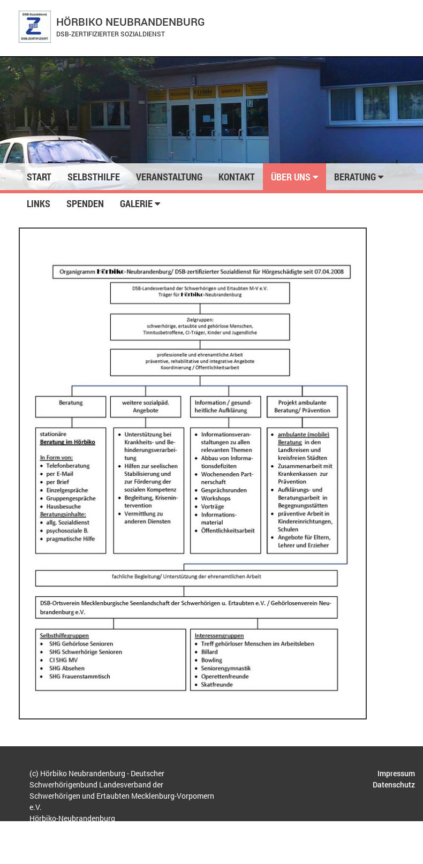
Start (39, 176)
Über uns (294, 176)
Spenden (85, 203)
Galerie (140, 203)
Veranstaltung (169, 176)
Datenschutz (394, 784)
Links (38, 203)
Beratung (358, 176)
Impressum (396, 773)
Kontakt (236, 176)
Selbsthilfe (93, 176)
